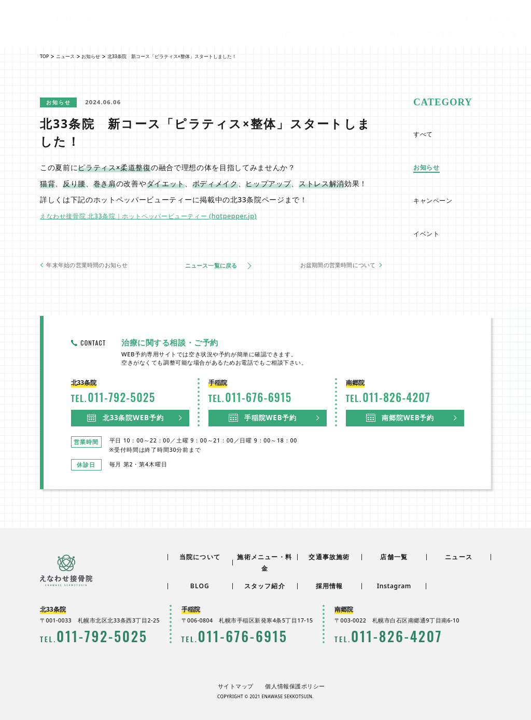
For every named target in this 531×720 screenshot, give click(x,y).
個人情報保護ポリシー (292, 685)
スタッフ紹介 (461, 18)
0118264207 (374, 636)
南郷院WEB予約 (401, 416)
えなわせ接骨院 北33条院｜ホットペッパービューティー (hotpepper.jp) (163, 214)
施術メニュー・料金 (374, 34)
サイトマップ (241, 685)
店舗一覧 (506, 34)
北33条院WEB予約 (127, 416)
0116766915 (221, 636)
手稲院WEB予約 (264, 416)
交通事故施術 (448, 34)
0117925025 (80, 636)
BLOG (425, 18)
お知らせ (61, 102)
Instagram (394, 588)
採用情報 (500, 18)
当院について (298, 34)
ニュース (396, 18)
